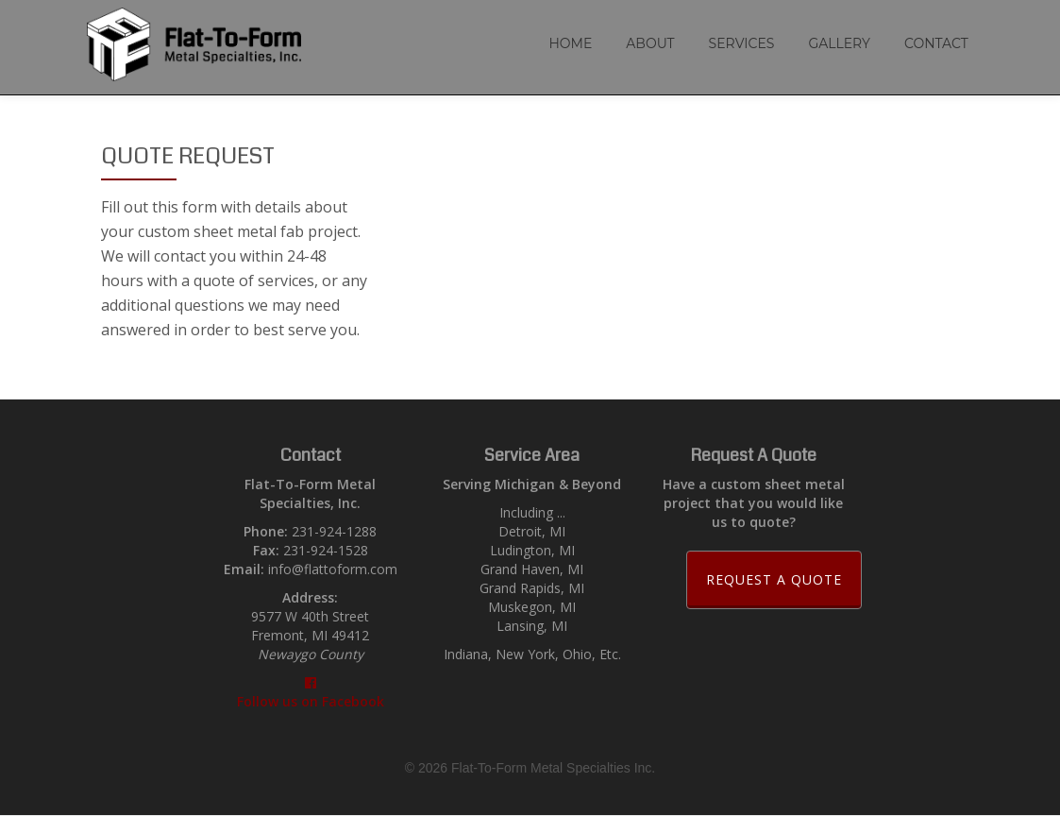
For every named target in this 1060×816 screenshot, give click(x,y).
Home (570, 43)
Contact (936, 43)
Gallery (839, 43)
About (650, 43)
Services (742, 43)
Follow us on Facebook (310, 693)
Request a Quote (783, 579)
